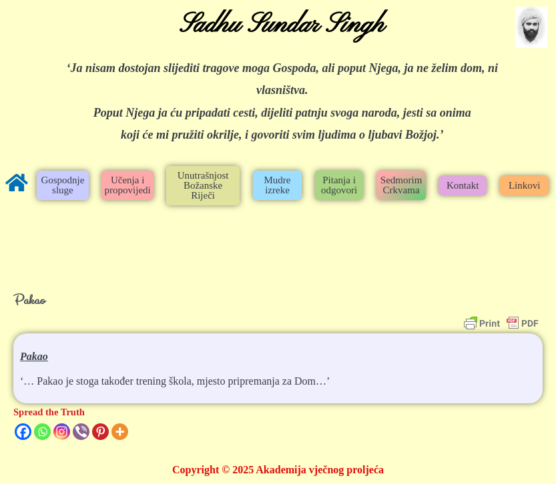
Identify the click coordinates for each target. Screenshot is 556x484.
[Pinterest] (100, 431)
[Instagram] (61, 431)
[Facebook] (23, 431)
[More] (119, 431)
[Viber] (81, 431)
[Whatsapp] (42, 431)
